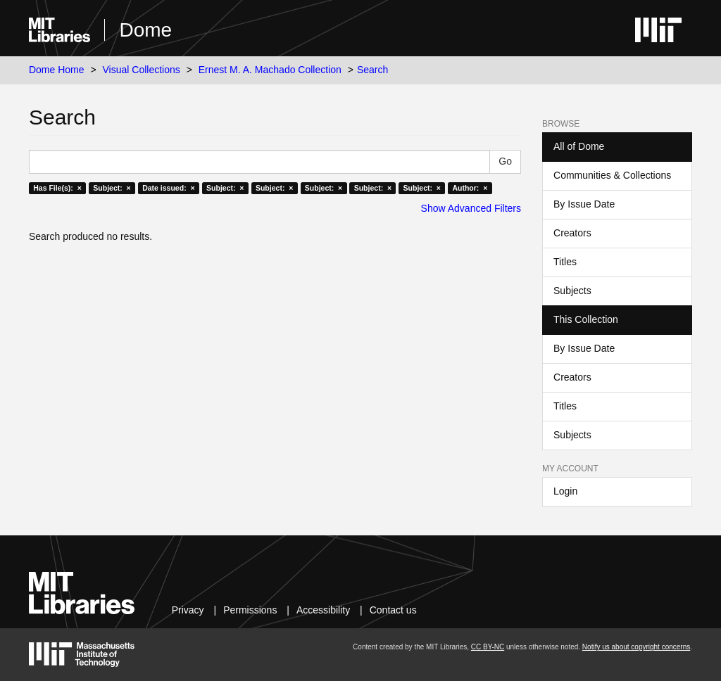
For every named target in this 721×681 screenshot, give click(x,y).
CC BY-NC (487, 647)
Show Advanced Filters (471, 208)
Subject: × (111, 188)
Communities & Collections (612, 175)
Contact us (393, 610)
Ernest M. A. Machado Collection (270, 69)
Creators (572, 232)
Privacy (188, 610)
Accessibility (323, 610)
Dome (145, 30)
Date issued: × (168, 188)
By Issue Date (584, 204)
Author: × (469, 188)
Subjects (572, 290)
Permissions (250, 610)
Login (565, 491)
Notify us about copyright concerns (636, 647)
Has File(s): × (57, 188)
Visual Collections (141, 69)
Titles (565, 261)
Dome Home (56, 69)
